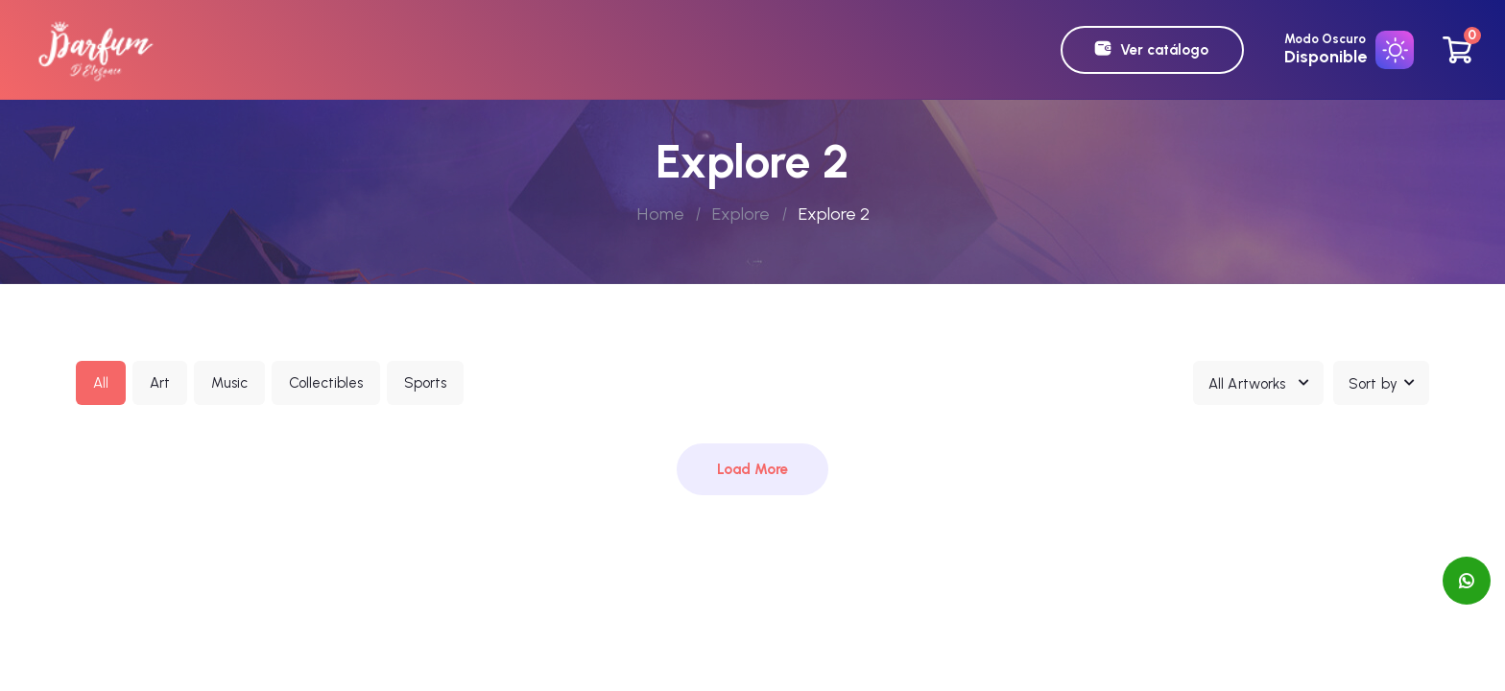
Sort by (1373, 384)
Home (660, 214)
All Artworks (1246, 384)
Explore (741, 214)
